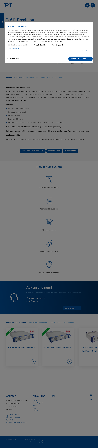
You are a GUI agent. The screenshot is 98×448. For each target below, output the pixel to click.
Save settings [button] (13, 59)
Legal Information (13, 49)
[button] (80, 59)
